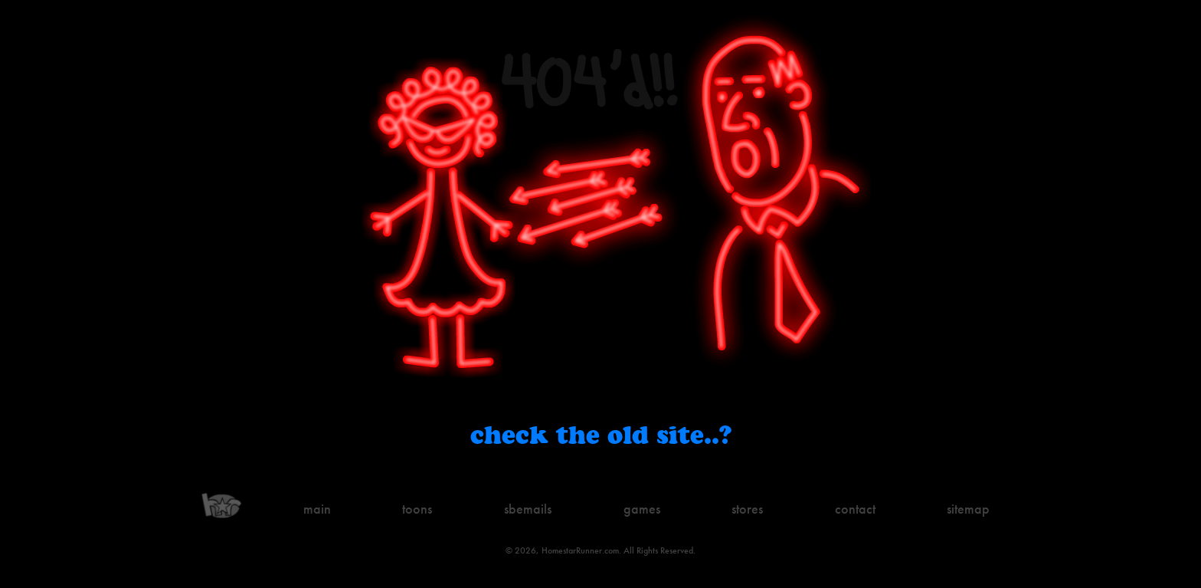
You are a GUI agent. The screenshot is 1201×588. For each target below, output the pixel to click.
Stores (747, 508)
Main (317, 508)
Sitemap (968, 508)
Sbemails (527, 508)
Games (641, 508)
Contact (855, 508)
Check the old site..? (600, 434)
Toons (417, 508)
